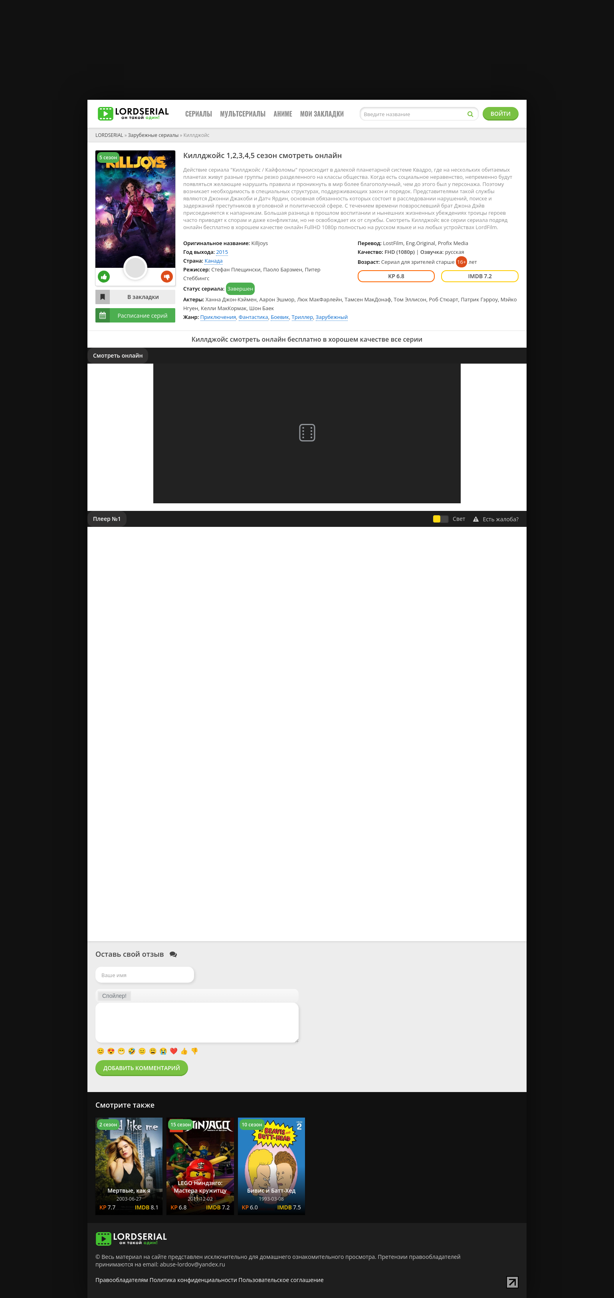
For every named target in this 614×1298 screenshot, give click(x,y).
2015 (222, 251)
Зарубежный (332, 317)
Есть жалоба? (496, 519)
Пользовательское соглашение (280, 1280)
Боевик (280, 317)
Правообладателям (121, 1280)
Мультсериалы (242, 114)
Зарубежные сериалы (153, 135)
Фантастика (253, 317)
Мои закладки (322, 114)
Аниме (282, 114)
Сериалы (198, 114)
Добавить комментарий (141, 1068)
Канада (213, 260)
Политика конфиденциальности (193, 1280)
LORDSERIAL (109, 135)
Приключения (218, 317)
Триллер (302, 317)
